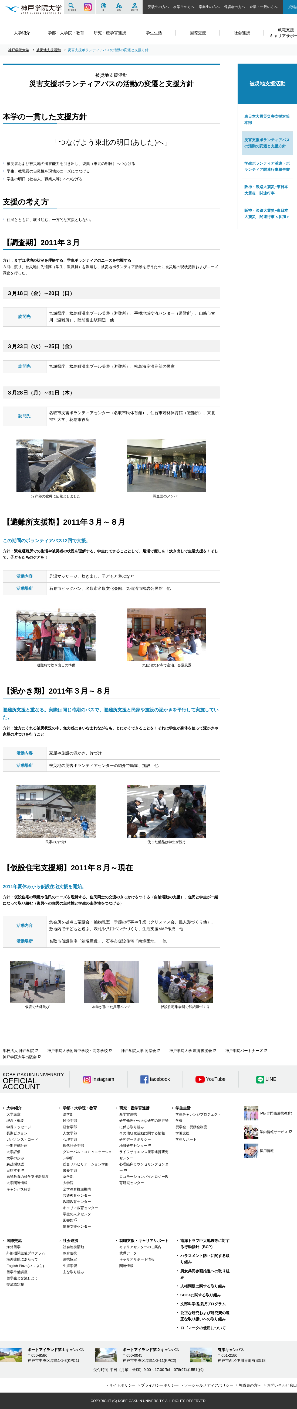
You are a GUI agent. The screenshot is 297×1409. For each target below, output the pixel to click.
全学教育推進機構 (77, 1189)
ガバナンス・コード (22, 1139)
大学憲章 (13, 1114)
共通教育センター (77, 1195)
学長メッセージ (18, 1127)
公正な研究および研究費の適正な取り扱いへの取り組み (205, 1316)
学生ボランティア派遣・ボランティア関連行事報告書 (267, 166)
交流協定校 (15, 1284)
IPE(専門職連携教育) (268, 1113)
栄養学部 (70, 1170)
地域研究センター (133, 1146)
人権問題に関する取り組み (203, 1286)
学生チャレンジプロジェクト (198, 1114)
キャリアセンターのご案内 (140, 1247)
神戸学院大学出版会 (20, 1057)
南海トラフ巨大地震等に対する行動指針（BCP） (205, 1243)
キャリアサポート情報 (136, 1259)
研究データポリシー (135, 1139)
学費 (179, 1121)
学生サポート (186, 1139)
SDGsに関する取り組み (200, 1295)
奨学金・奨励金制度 (191, 1127)
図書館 (68, 1220)
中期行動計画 (17, 1146)
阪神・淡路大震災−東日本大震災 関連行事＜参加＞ (267, 213)
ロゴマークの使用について (203, 1328)
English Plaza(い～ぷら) (25, 1266)
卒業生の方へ (209, 7)
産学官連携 (128, 1114)
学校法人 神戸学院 (18, 1050)
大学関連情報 (17, 1183)
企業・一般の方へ (263, 7)
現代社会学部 (73, 1146)
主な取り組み (73, 1272)
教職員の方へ (250, 1385)
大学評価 (13, 1152)
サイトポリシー (122, 1385)
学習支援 (183, 1133)
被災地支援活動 (48, 50)
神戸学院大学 (18, 50)
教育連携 (70, 1253)
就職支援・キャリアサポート (143, 1240)
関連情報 (126, 1266)
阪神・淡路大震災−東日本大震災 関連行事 (266, 190)
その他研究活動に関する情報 (142, 1133)
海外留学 (13, 1247)
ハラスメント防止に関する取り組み (205, 1259)
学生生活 (183, 1108)
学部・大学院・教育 (80, 1108)
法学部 (68, 1114)
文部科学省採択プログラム (203, 1304)
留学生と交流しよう (22, 1278)
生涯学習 (70, 1266)
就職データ (128, 1253)
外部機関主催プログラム (25, 1253)
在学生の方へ (183, 7)
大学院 (68, 1183)
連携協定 (70, 1259)
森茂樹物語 (15, 1164)
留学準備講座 (17, 1272)
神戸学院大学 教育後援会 (190, 1050)
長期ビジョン (17, 1133)
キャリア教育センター (80, 1208)
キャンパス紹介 (18, 1189)
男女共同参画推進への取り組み (205, 1274)
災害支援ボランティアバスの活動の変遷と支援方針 (267, 143)
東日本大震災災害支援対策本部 (267, 119)
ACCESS (134, 7)
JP (103, 7)
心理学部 (70, 1139)
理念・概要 (15, 1121)
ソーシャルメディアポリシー (208, 1385)
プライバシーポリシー (160, 1385)
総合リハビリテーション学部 (86, 1164)
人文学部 (70, 1133)
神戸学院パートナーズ (244, 1050)
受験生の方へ (158, 7)
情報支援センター (77, 1226)
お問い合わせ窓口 (282, 1385)
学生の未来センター (78, 1214)
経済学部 (70, 1121)
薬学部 (68, 1177)
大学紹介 (14, 1108)
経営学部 (70, 1127)
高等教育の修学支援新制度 (27, 1177)
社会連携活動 (73, 1247)
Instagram (87, 7)
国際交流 (14, 1240)
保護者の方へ (234, 7)
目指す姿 (13, 1170)
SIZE (119, 7)
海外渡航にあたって (22, 1259)
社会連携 (70, 1240)
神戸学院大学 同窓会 (138, 1050)
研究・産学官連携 (134, 1108)
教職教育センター (77, 1202)
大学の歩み (15, 1158)
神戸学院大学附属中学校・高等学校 (77, 1050)
